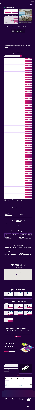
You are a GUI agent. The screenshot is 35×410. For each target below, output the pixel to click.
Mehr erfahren (21, 199)
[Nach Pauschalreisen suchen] (1, 6)
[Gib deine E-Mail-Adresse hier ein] (12, 368)
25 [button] (23, 18)
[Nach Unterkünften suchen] (1, 3)
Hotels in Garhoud (6, 384)
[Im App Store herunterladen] (21, 31)
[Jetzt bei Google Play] (17, 31)
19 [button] (11, 18)
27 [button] (26, 18)
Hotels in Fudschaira (20, 385)
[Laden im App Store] (28, 400)
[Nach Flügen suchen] (1, 2)
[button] (1, 0)
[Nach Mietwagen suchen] (1, 4)
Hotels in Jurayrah (20, 384)
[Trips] (1, 7)
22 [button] (15, 18)
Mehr (31, 303)
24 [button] (22, 18)
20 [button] (12, 18)
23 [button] (16, 18)
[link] (10, 307)
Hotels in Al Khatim (7, 385)
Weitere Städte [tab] (7, 380)
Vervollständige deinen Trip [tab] (21, 380)
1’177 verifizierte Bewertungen (11, 7)
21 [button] (18, 18)
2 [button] (16, 14)
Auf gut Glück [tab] (16, 380)
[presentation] (21, 31)
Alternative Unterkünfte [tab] (12, 380)
